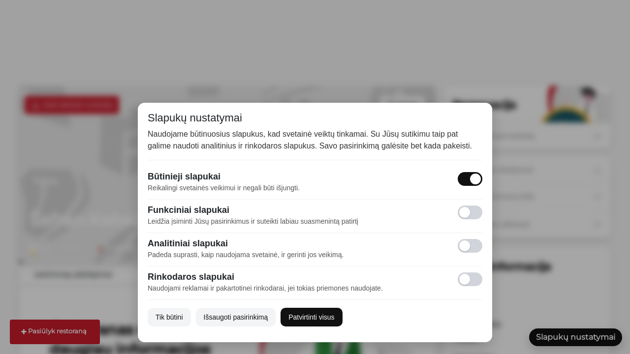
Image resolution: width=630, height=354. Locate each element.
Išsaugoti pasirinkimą (236, 317)
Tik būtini (169, 317)
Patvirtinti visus (311, 317)
